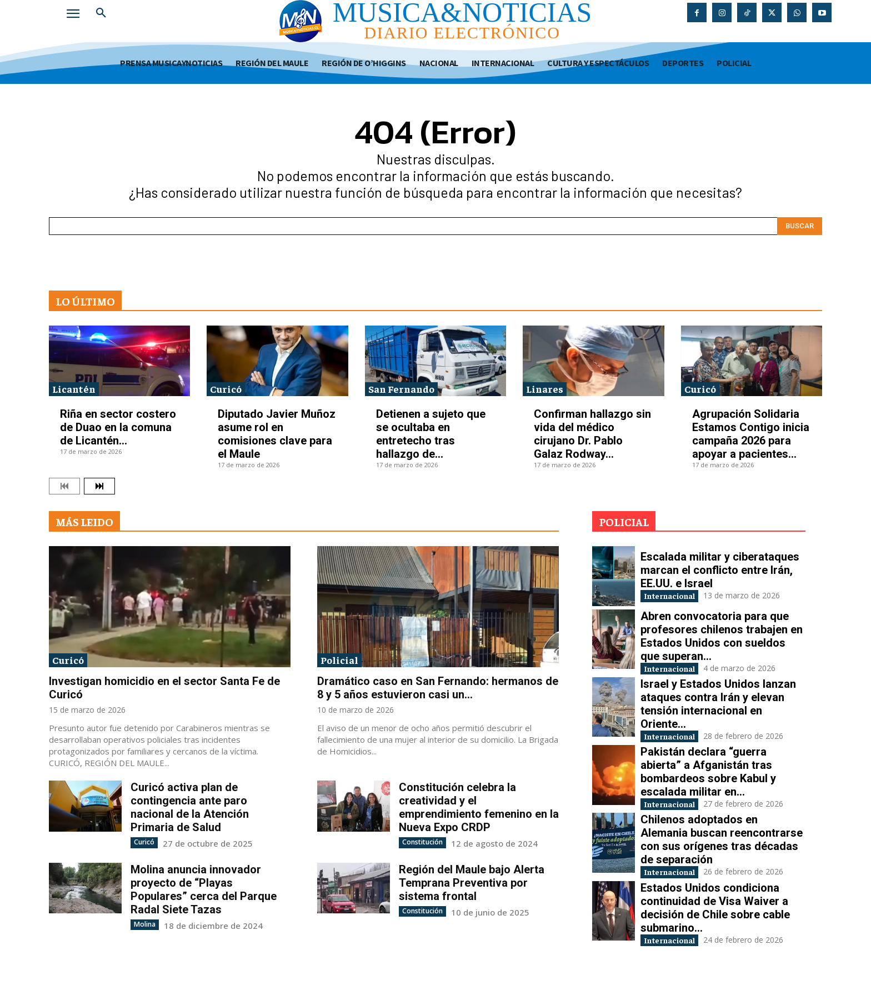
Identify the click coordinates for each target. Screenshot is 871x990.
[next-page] (99, 486)
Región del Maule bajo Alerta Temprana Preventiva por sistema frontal (471, 882)
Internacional (678, 595)
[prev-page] (64, 486)
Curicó (226, 388)
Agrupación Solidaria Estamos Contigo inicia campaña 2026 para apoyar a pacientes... (750, 434)
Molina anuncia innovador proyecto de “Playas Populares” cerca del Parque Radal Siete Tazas (204, 889)
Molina (144, 923)
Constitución (422, 842)
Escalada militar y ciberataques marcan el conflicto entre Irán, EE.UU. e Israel (719, 569)
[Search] (799, 226)
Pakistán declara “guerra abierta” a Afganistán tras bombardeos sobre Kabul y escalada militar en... (708, 776)
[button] (101, 13)
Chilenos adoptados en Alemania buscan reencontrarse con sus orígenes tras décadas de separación (721, 846)
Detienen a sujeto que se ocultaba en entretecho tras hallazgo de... (430, 434)
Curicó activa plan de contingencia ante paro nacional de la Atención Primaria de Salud (190, 807)
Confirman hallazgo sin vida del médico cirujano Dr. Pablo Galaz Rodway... (592, 434)
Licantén (74, 388)
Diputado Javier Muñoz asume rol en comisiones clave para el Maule (277, 434)
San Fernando (401, 388)
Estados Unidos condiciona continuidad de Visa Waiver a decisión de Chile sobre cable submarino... (715, 916)
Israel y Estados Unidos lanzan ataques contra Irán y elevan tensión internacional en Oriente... (718, 706)
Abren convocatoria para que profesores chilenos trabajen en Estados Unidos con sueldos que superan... (721, 636)
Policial (339, 659)
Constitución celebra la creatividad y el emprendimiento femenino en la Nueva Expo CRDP (479, 807)
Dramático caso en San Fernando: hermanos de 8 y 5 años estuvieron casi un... (437, 687)
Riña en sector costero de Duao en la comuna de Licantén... (118, 427)
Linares (544, 388)
